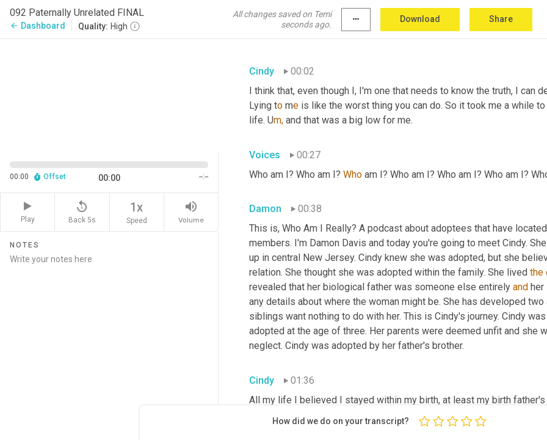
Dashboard (37, 26)
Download (420, 19)
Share (501, 19)
